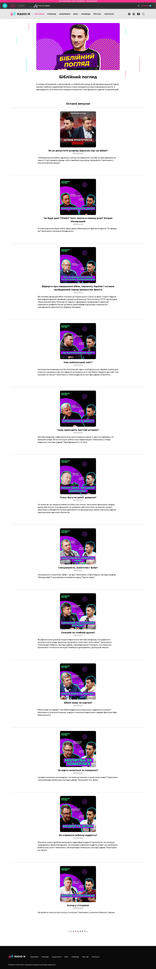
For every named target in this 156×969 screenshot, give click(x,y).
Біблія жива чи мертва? (78, 702)
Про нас (97, 14)
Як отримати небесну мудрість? (78, 835)
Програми (39, 14)
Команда (85, 14)
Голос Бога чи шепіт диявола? (78, 497)
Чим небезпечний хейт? (78, 362)
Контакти (109, 14)
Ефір (13, 6)
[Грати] (5, 5)
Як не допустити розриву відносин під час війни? (78, 150)
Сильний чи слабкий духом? (78, 632)
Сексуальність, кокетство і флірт (78, 567)
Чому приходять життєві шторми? (78, 430)
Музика (21, 6)
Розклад (51, 14)
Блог (75, 14)
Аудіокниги (64, 14)
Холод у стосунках (78, 905)
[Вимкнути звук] (138, 5)
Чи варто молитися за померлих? (78, 770)
